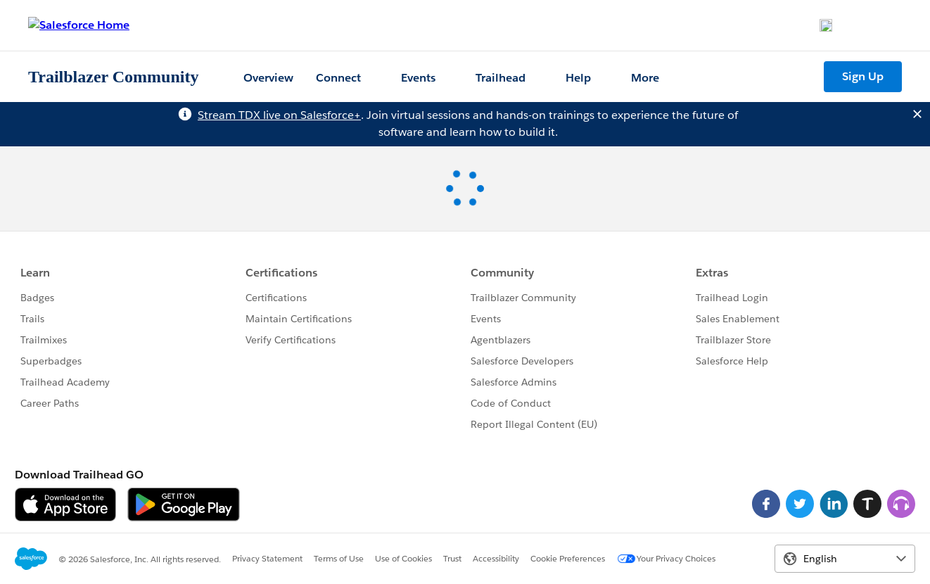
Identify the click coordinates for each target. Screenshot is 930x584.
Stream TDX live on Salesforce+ (279, 115)
